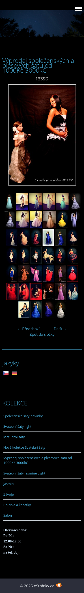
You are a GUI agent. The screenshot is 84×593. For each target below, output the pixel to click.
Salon (7, 515)
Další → (60, 328)
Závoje (8, 494)
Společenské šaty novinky (23, 416)
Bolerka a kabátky (17, 505)
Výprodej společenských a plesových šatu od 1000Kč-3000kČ (37, 460)
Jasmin (8, 483)
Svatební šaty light (17, 426)
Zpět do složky (42, 334)
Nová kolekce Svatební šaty (24, 447)
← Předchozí (28, 328)
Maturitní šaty (14, 437)
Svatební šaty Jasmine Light (24, 473)
